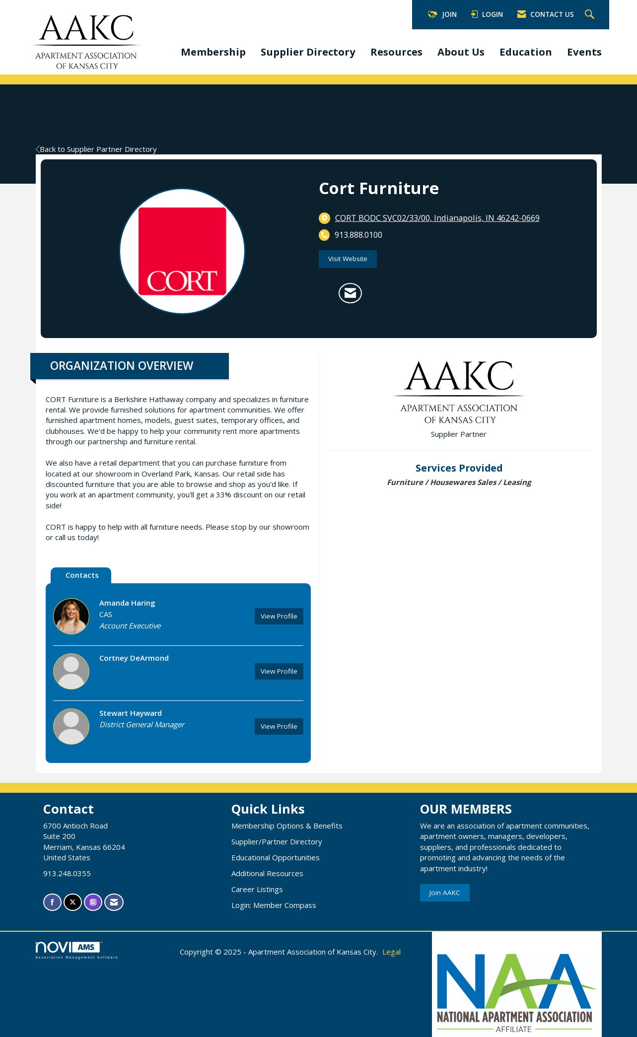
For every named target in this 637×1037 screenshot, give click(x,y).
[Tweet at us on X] (73, 902)
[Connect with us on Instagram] (93, 902)
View (279, 616)
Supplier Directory (308, 52)
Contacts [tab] (82, 575)
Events (584, 52)
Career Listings (257, 889)
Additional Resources (267, 873)
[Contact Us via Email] (114, 902)
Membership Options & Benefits (287, 825)
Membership (213, 52)
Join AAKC (444, 892)
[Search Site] (591, 14)
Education (525, 52)
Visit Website (347, 258)
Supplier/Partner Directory (276, 841)
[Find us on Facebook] (52, 902)
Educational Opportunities (275, 857)
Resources (396, 52)
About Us (461, 52)
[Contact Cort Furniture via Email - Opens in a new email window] (350, 293)
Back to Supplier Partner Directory (96, 149)
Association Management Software (77, 951)
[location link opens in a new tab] (437, 218)
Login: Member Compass (273, 905)
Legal (391, 952)
